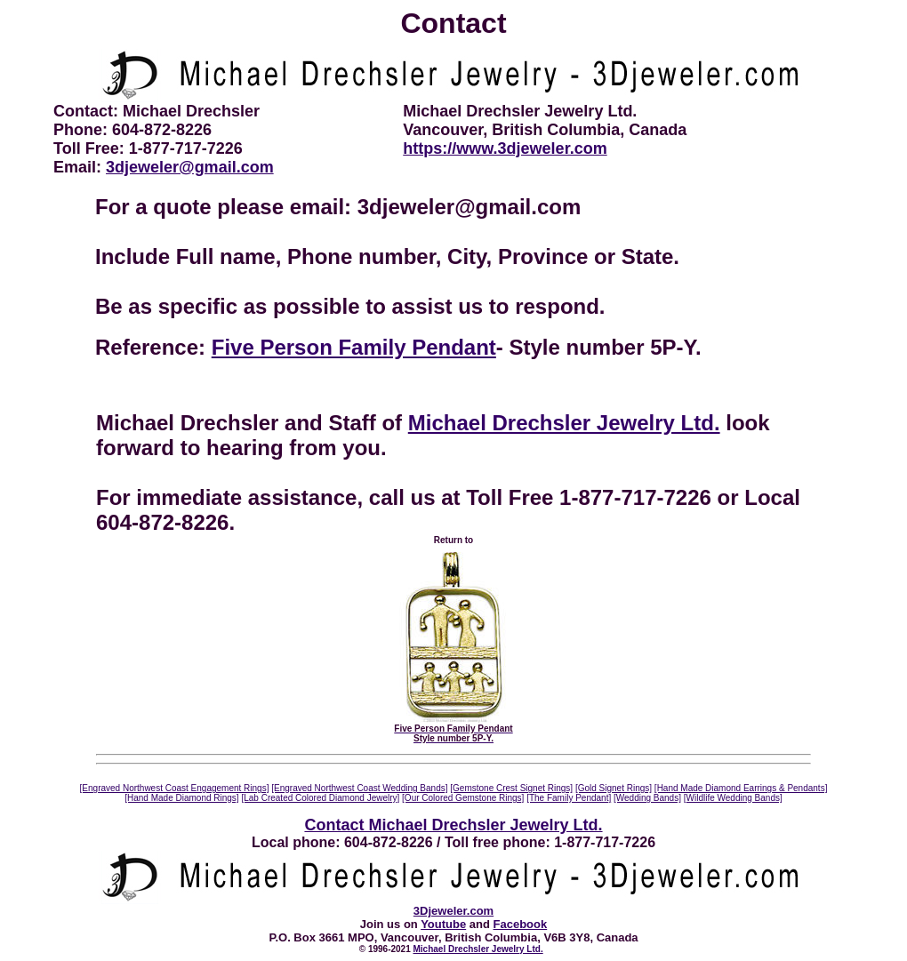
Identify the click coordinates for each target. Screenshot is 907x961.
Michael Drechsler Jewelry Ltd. (564, 423)
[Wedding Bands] (647, 798)
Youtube (443, 924)
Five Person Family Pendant (354, 347)
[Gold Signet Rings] (613, 788)
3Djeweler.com (453, 910)
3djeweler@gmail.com (190, 167)
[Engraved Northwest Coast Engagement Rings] (174, 788)
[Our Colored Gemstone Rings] (463, 798)
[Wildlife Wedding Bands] (733, 798)
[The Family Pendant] (568, 798)
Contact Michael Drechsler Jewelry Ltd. (453, 825)
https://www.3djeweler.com (504, 148)
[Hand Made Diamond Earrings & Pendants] (741, 788)
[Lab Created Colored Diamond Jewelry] (320, 798)
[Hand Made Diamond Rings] (181, 798)
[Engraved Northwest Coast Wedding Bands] (359, 788)
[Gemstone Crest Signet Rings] (511, 788)
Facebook (521, 924)
